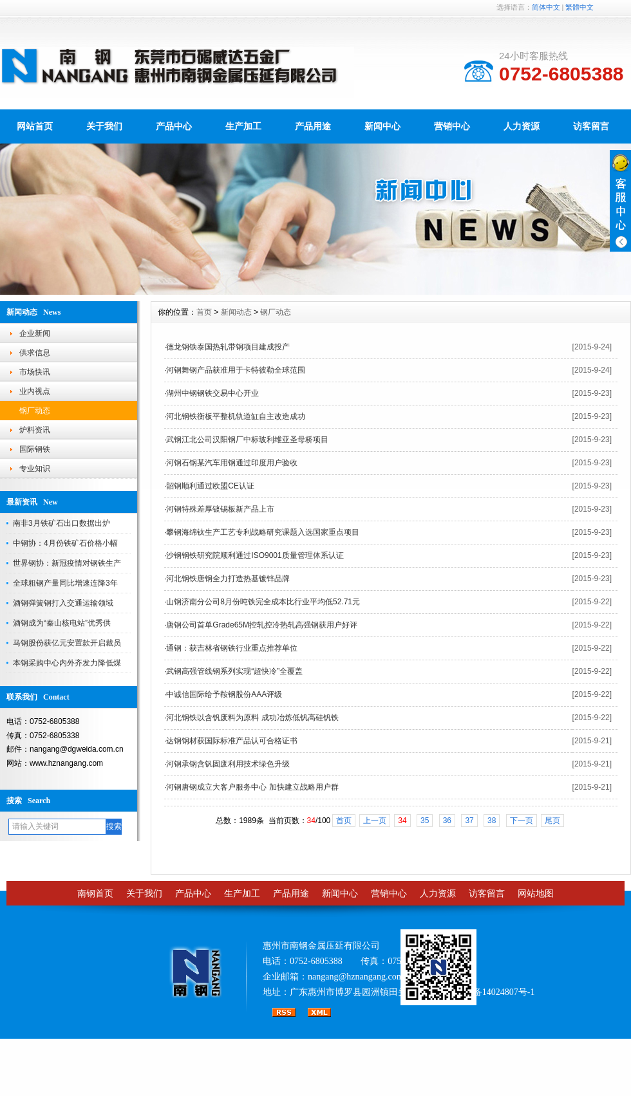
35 (424, 820)
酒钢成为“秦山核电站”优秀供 (62, 622)
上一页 (374, 820)
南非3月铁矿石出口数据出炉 (61, 523)
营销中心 (452, 126)
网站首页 (35, 126)
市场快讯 (34, 371)
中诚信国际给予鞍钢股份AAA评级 (224, 694)
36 (447, 820)
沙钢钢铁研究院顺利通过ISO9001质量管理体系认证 (254, 555)
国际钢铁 (34, 449)
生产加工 (243, 126)
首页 (204, 312)
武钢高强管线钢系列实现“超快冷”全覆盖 (234, 671)
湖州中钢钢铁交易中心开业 (212, 393)
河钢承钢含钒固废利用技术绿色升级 (228, 763)
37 (469, 820)
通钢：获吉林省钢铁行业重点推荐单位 (231, 648)
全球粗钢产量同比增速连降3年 (65, 583)
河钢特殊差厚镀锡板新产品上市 (220, 509)
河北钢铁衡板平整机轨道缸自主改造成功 (235, 416)
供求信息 (34, 352)
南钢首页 (95, 893)
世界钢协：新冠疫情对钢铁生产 (67, 563)
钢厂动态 (34, 410)
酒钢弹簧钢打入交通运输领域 (63, 603)
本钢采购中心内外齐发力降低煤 (67, 662)
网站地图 (536, 893)
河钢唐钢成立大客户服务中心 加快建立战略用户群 (252, 787)
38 (491, 820)
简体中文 (546, 7)
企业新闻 (34, 333)
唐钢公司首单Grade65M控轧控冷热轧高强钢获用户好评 (261, 624)
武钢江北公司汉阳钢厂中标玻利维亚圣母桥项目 (247, 439)
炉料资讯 (34, 429)
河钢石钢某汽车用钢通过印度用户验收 (231, 462)
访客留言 (591, 126)
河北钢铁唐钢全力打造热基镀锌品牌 (228, 578)
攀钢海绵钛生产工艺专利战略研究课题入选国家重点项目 (262, 532)
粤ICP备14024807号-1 (492, 992)
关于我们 (104, 126)
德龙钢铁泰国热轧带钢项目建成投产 (228, 346)
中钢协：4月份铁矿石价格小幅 (65, 543)
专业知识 (34, 468)
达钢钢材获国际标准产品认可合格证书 (231, 740)
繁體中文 (579, 7)
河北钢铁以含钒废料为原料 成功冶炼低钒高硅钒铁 (252, 717)
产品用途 (313, 126)
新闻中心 (382, 126)
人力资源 (522, 126)
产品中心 (174, 126)
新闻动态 (236, 312)
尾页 (552, 820)
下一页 (521, 820)
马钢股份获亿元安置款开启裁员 (67, 642)
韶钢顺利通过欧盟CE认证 (210, 485)
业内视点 (34, 391)
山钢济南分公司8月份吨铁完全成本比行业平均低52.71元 (263, 601)
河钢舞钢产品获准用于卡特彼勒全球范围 (235, 370)
